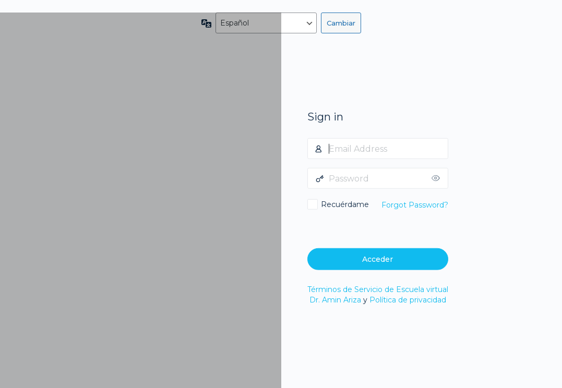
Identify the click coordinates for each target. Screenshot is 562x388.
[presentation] (378, 227)
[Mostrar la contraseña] (437, 178)
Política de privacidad (407, 300)
